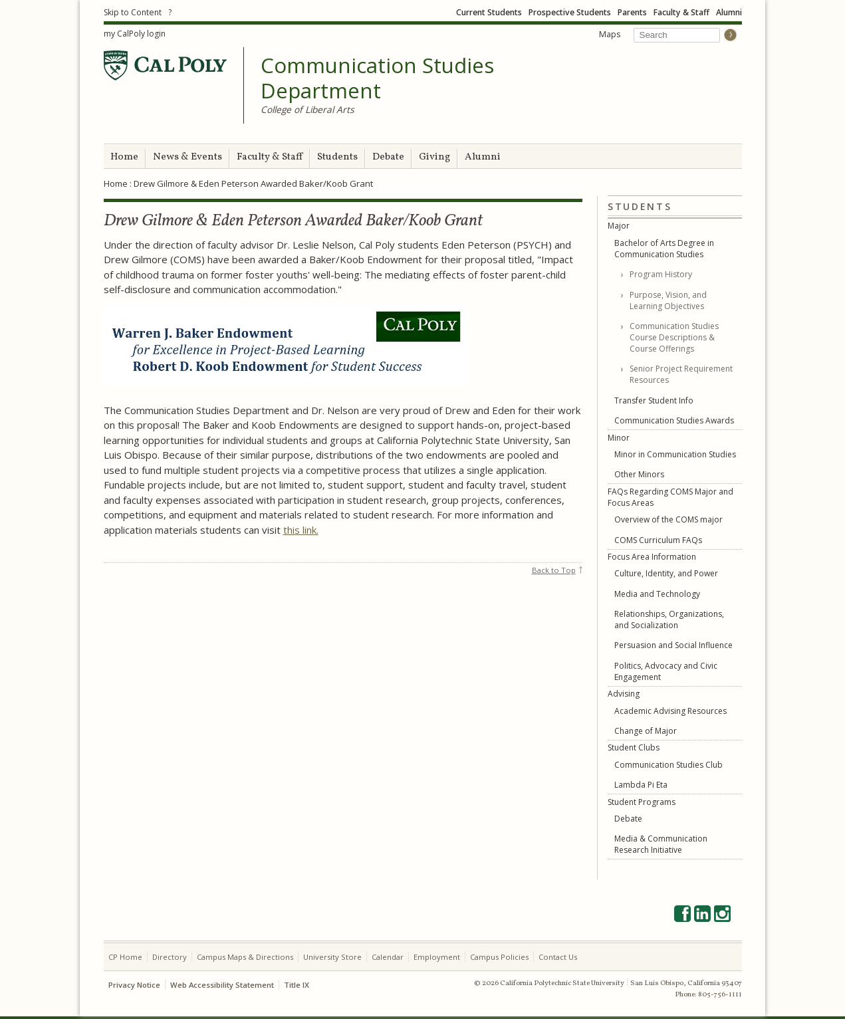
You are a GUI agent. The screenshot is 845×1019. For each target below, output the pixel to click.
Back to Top (554, 570)
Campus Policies (499, 957)
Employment (437, 957)
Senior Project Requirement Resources (681, 374)
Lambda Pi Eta (640, 784)
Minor (619, 437)
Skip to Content (133, 12)
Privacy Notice (134, 985)
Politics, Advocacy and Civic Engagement (665, 671)
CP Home (125, 957)
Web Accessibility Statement (222, 985)
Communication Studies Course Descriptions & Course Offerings (674, 337)
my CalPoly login (135, 33)
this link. (300, 529)
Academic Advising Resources (670, 711)
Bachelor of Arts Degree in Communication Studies (664, 248)
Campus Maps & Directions (245, 957)
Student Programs (641, 802)
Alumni (729, 12)
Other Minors (639, 474)
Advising (624, 693)
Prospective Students (570, 12)
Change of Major (645, 730)
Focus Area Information (652, 556)
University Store (332, 957)
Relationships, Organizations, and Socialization (669, 619)
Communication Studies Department (377, 78)
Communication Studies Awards (674, 420)
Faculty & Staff (681, 12)
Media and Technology (657, 594)
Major (619, 225)
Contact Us (558, 957)
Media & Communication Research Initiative (660, 844)
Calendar (388, 957)
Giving (434, 157)
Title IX (296, 985)
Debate (388, 157)
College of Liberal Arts (307, 109)
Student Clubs (634, 747)
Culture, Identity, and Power (666, 573)
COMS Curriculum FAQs (658, 540)
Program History (661, 274)
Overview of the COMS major (668, 519)
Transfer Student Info (653, 400)
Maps (609, 34)
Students (337, 157)
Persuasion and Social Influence (673, 645)
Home (124, 157)
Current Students (489, 12)
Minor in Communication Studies (675, 454)
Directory (169, 957)
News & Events (187, 157)
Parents (632, 12)
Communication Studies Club (668, 764)
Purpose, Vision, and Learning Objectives (668, 300)
